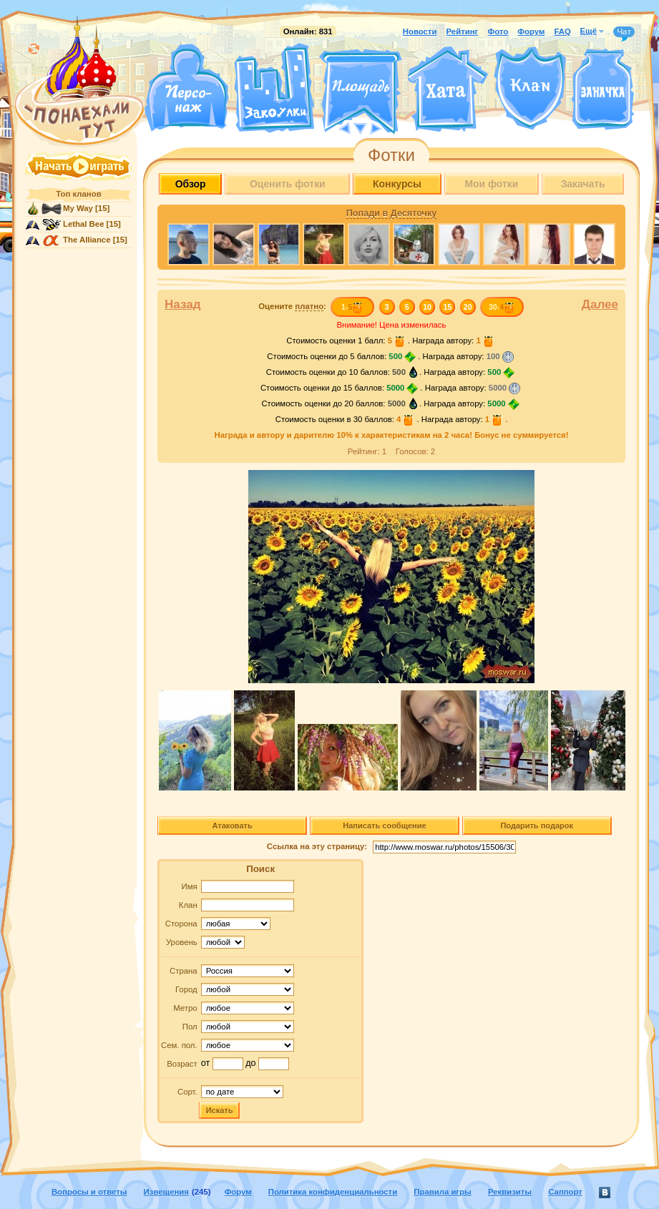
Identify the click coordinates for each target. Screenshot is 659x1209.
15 (448, 307)
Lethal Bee (83, 224)
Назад (183, 304)
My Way (78, 208)
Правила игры (442, 1192)
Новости (420, 31)
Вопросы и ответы (89, 1192)
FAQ (562, 31)
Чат (624, 32)
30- (502, 307)
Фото (497, 31)
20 (468, 307)
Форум (531, 31)
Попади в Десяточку (391, 213)
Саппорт (565, 1192)
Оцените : (292, 306)
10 (427, 307)
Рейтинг (462, 31)
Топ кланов (78, 194)
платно (309, 306)
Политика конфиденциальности (332, 1192)
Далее (600, 304)
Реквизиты (510, 1192)
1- (352, 307)
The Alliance (87, 239)
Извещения (166, 1192)
